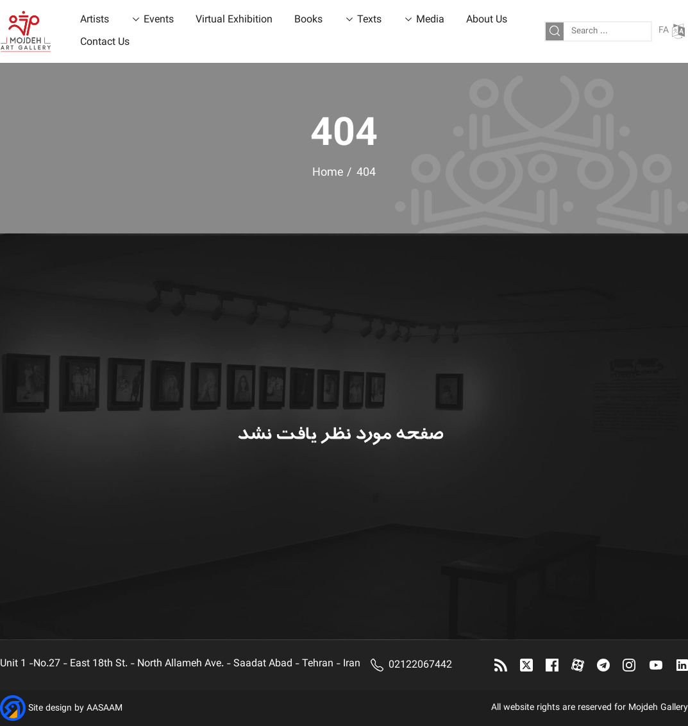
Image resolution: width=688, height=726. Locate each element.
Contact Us (105, 43)
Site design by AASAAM (75, 709)
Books (308, 20)
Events (159, 20)
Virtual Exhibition (234, 20)
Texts (369, 20)
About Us (486, 20)
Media (430, 20)
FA (672, 31)
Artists (94, 20)
